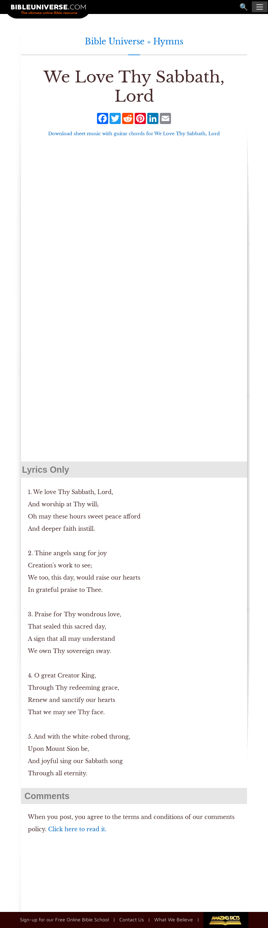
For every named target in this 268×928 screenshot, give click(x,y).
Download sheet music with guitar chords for (134, 134)
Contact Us (131, 919)
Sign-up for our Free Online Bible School (64, 919)
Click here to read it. (77, 829)
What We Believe (173, 919)
